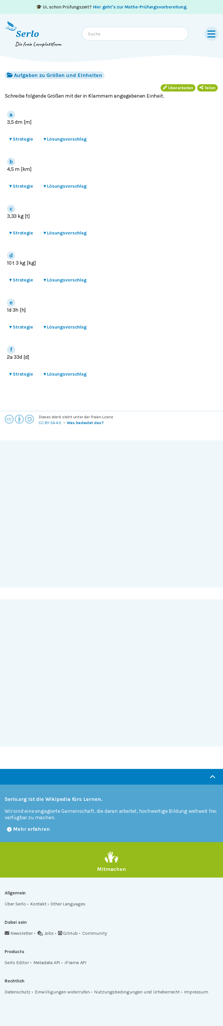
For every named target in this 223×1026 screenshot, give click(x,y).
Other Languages (68, 904)
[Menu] (211, 34)
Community (94, 933)
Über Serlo (15, 904)
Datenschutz (17, 992)
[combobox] (135, 34)
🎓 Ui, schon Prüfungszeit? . (111, 7)
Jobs (45, 933)
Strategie (21, 139)
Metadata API (46, 962)
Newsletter (19, 933)
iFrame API (75, 962)
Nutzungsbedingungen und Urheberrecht (137, 992)
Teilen (207, 87)
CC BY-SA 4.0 (50, 422)
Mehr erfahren (28, 829)
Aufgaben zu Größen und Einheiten (54, 75)
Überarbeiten (178, 87)
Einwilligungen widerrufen (62, 992)
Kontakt (38, 904)
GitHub (68, 933)
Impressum (196, 992)
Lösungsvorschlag (65, 139)
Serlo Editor (17, 962)
